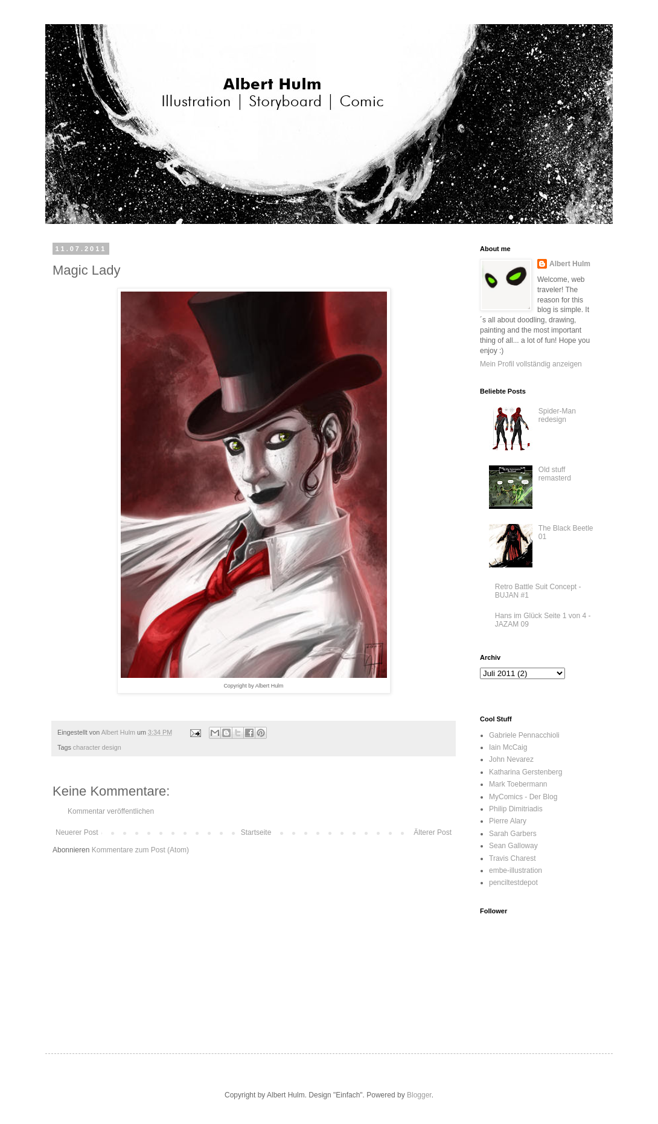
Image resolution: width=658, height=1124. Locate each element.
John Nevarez (511, 759)
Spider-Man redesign (557, 415)
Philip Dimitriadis (516, 809)
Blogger (419, 1095)
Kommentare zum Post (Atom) (140, 850)
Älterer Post (433, 832)
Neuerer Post (77, 832)
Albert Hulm (569, 264)
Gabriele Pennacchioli (524, 735)
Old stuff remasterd (554, 473)
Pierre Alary (507, 821)
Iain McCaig (508, 747)
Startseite (256, 832)
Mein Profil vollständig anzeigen (531, 364)
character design (97, 747)
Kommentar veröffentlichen (111, 811)
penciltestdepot (513, 882)
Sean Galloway (513, 845)
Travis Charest (512, 858)
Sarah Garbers (513, 833)
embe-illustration (515, 870)
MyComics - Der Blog (523, 797)
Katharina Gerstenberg (525, 772)
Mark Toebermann (518, 784)
